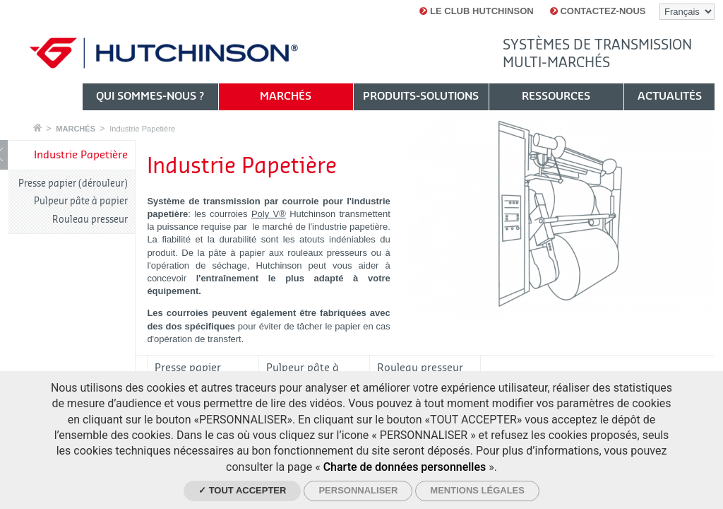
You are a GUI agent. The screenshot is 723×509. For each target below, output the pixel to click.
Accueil (37, 127)
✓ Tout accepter (242, 490)
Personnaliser (358, 490)
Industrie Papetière (142, 128)
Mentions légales (477, 490)
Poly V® (268, 214)
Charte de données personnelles (404, 467)
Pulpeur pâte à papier (81, 201)
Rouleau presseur (90, 219)
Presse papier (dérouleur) (73, 183)
